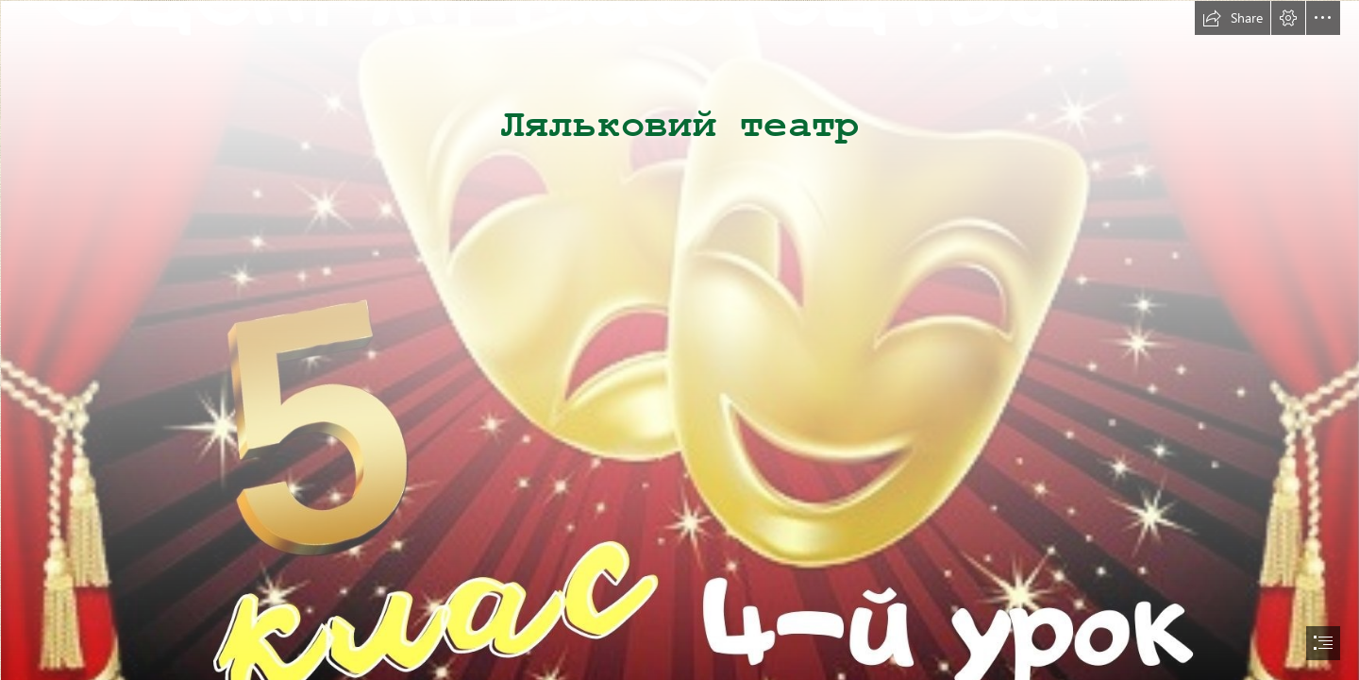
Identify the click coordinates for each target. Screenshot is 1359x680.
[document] (679, 340)
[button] (1232, 18)
